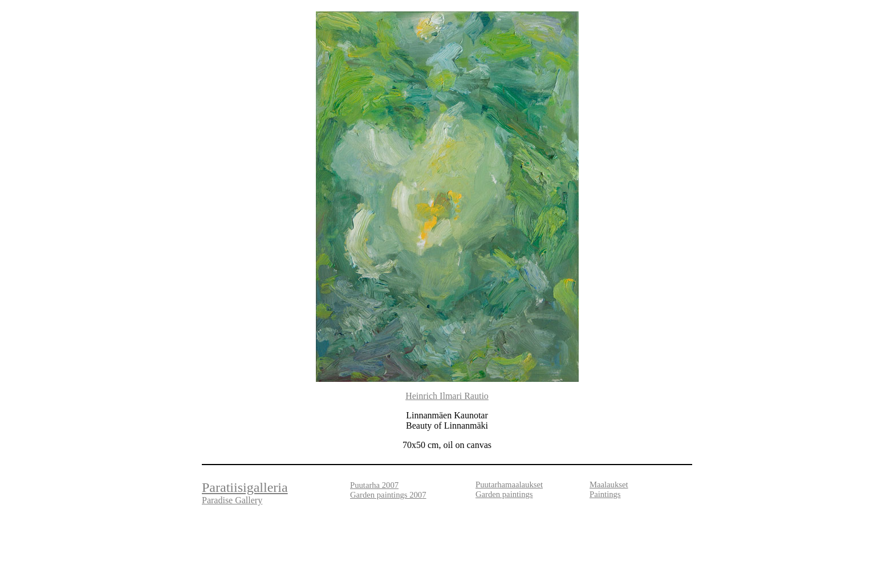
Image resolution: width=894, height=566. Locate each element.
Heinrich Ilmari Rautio (447, 396)
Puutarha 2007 (374, 485)
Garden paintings (504, 494)
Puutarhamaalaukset (509, 484)
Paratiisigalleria (245, 487)
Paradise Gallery (232, 500)
